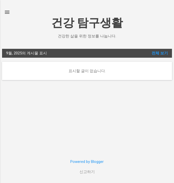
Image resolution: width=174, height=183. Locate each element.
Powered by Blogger (87, 161)
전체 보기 (160, 53)
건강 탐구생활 (87, 22)
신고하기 (87, 172)
